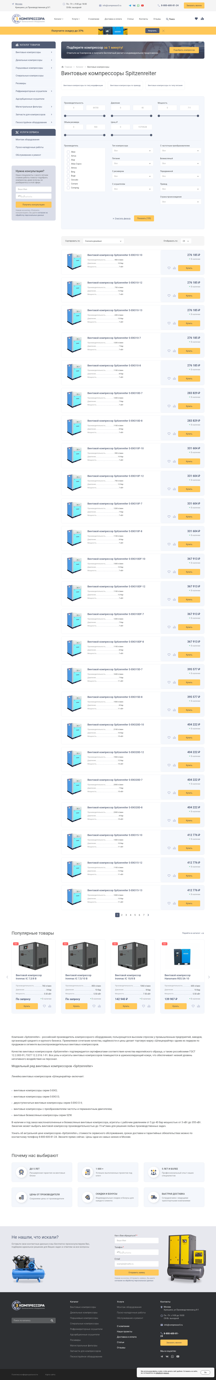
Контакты (143, 19)
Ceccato (74, 180)
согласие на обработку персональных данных (134, 1281)
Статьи (130, 19)
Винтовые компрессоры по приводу (125, 85)
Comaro (74, 184)
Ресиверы (21, 83)
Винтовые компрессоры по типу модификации (83, 85)
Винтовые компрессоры (34, 52)
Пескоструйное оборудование (34, 122)
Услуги (75, 19)
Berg (73, 172)
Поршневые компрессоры (34, 68)
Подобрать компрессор (184, 50)
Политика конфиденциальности (25, 1375)
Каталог (58, 19)
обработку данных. (162, 1373)
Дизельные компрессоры (34, 60)
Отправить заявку (137, 1272)
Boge (73, 176)
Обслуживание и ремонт (28, 155)
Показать (144, 218)
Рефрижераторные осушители (34, 91)
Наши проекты (124, 1331)
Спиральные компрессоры (30, 75)
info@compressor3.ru (112, 5)
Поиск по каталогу (22, 1320)
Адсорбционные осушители (30, 99)
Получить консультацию (34, 205)
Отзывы (157, 19)
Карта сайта (50, 1375)
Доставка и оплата (113, 19)
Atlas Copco (76, 164)
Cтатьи (120, 1342)
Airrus (73, 156)
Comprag (75, 188)
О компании (93, 19)
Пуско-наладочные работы (30, 147)
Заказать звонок (194, 5)
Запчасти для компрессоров (34, 114)
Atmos (74, 168)
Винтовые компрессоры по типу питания (165, 85)
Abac (73, 152)
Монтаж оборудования (27, 139)
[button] (6, 977)
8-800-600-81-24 (170, 5)
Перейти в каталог (193, 933)
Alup (73, 160)
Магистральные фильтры (34, 106)
